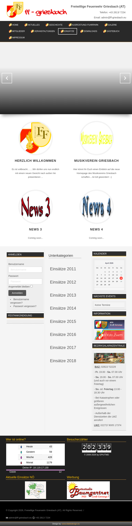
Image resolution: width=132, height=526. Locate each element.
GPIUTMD (104, 455)
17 (113, 278)
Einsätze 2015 (63, 321)
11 (117, 275)
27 (97, 285)
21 (101, 281)
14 (101, 278)
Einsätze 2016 (63, 334)
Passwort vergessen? (24, 306)
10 (113, 275)
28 (101, 285)
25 (117, 281)
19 (121, 278)
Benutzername (16, 264)
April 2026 (109, 263)
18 (117, 278)
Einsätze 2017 (63, 347)
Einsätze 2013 (63, 295)
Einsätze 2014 (63, 308)
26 (121, 281)
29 (105, 285)
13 (97, 278)
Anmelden (17, 293)
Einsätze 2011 (63, 269)
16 (109, 278)
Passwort (13, 276)
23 (109, 281)
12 (121, 275)
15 (105, 278)
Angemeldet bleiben (19, 286)
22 (105, 281)
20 (97, 281)
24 (113, 281)
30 (109, 285)
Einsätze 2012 (63, 282)
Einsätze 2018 (63, 360)
